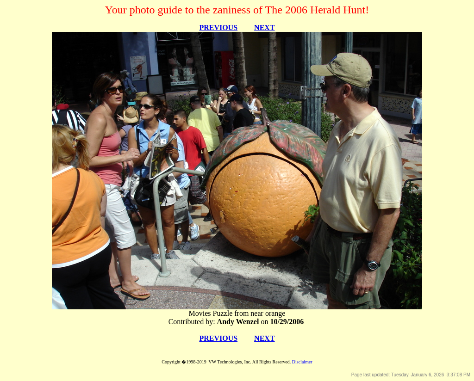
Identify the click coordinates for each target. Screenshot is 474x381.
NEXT (264, 27)
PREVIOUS (218, 27)
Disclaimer (302, 361)
